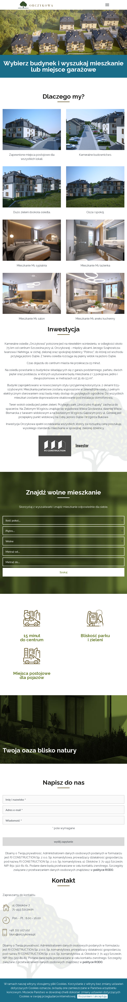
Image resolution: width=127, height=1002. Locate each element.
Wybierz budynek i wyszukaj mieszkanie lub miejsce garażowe (63, 66)
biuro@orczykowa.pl (22, 934)
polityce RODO (103, 870)
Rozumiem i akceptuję (92, 996)
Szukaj (63, 572)
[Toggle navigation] (107, 5)
